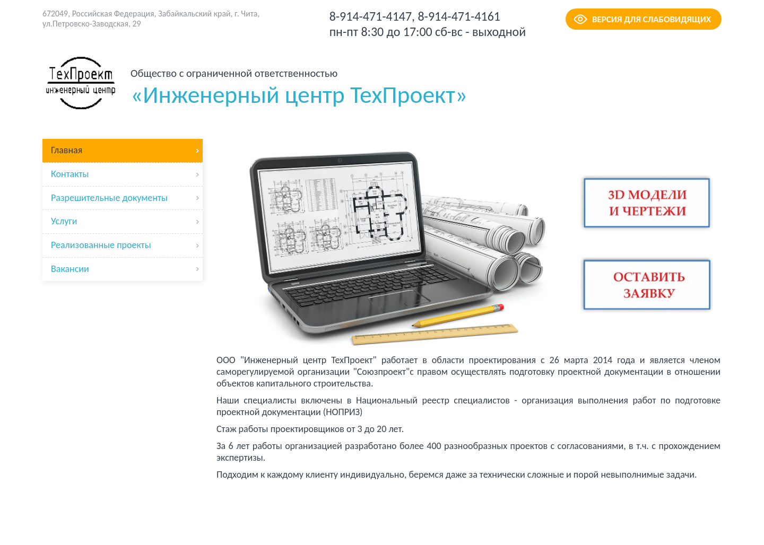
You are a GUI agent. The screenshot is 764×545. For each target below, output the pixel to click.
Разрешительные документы (109, 198)
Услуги (64, 221)
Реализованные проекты (101, 245)
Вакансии (70, 269)
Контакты (70, 174)
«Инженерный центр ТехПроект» (299, 87)
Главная (66, 150)
